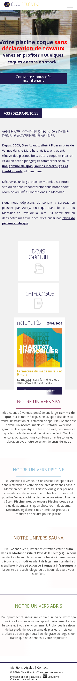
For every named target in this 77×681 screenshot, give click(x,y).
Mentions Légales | (23, 667)
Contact (42, 667)
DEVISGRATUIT (39, 254)
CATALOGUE (39, 293)
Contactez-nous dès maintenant (34, 78)
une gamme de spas (17, 166)
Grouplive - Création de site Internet (35, 678)
